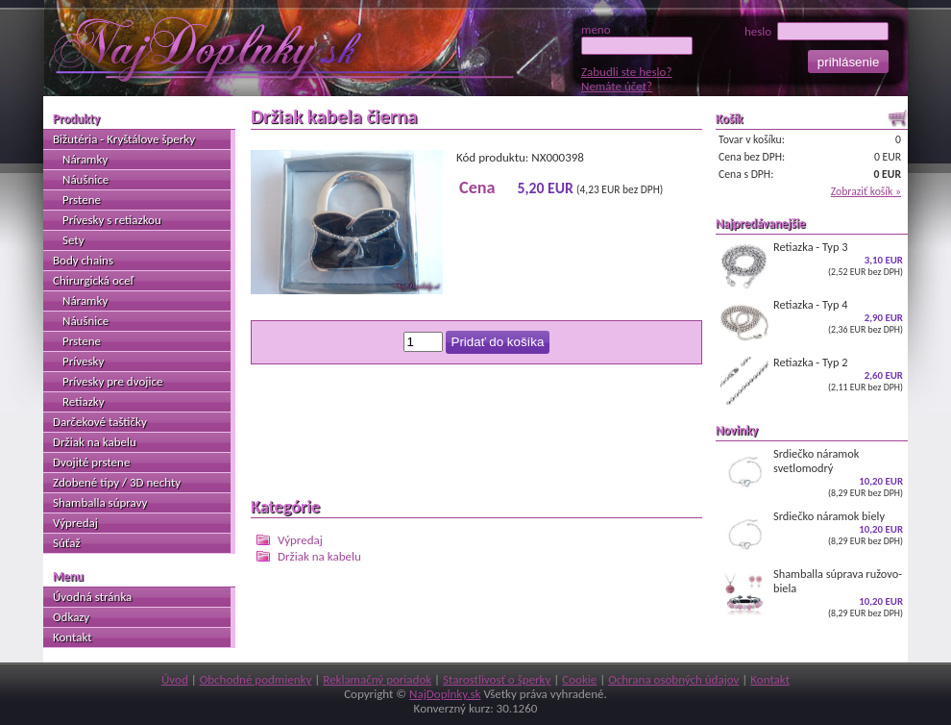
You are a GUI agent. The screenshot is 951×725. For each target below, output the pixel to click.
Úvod (174, 679)
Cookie (579, 679)
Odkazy (71, 617)
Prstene (81, 199)
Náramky (85, 159)
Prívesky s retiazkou (111, 219)
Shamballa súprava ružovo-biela (811, 592)
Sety (73, 240)
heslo (816, 31)
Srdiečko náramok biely (811, 534)
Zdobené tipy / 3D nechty (117, 482)
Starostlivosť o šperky (496, 679)
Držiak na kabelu (319, 556)
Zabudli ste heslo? (626, 71)
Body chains (83, 260)
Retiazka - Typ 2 (811, 380)
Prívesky (83, 361)
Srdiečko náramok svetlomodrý (811, 472)
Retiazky (83, 401)
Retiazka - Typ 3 (811, 264)
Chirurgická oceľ (93, 280)
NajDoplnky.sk (444, 694)
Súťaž (67, 543)
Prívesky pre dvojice (112, 381)
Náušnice (85, 179)
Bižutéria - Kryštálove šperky (124, 139)
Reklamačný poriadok (377, 679)
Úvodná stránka (92, 596)
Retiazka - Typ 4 (811, 322)
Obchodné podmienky (256, 679)
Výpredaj (300, 540)
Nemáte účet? (616, 86)
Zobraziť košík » (866, 191)
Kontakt (72, 637)
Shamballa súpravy (100, 502)
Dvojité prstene (91, 462)
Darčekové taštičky (100, 421)
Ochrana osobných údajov (673, 679)
